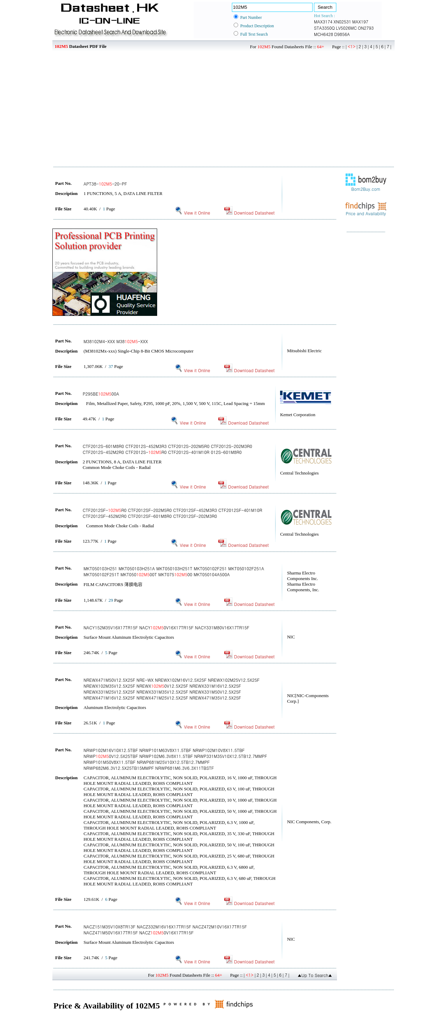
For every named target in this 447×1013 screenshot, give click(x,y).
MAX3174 (323, 21)
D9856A (342, 34)
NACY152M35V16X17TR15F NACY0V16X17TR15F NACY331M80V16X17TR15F (166, 627)
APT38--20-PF (105, 184)
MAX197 (360, 21)
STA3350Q (324, 28)
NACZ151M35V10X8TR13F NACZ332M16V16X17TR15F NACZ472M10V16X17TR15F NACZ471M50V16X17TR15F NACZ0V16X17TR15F (165, 929)
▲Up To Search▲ (315, 975)
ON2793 (366, 28)
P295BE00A (101, 394)
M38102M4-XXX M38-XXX (115, 341)
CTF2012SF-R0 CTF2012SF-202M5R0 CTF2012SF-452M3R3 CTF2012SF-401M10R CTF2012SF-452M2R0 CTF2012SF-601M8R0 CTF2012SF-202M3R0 (172, 513)
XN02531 (342, 21)
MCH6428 (323, 34)
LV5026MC (346, 28)
